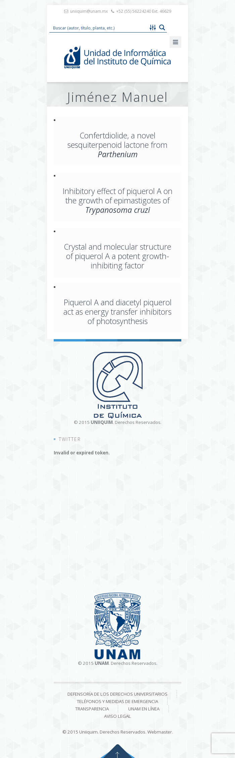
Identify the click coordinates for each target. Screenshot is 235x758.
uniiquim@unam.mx (89, 11)
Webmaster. (160, 732)
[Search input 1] (99, 27)
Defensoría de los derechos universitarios (117, 694)
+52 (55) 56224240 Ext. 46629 (143, 11)
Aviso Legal (117, 716)
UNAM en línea (143, 709)
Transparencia (92, 709)
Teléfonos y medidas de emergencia (117, 701)
